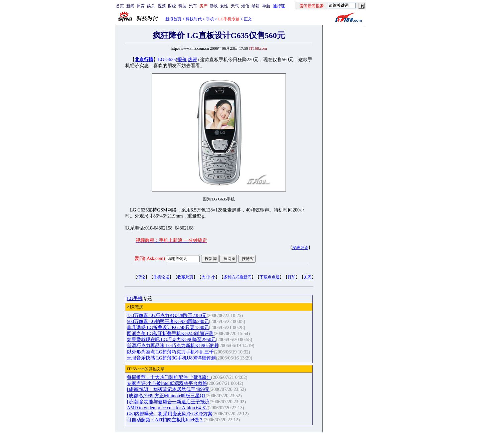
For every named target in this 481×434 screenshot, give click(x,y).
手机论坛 (161, 277)
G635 (170, 59)
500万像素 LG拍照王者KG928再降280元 (168, 321)
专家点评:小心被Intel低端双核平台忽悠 (167, 383)
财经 (172, 6)
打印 (292, 277)
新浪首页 (173, 19)
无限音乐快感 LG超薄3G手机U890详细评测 (171, 357)
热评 (192, 59)
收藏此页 (185, 277)
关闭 (308, 277)
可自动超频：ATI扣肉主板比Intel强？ (165, 419)
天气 (235, 6)
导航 (266, 6)
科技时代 (194, 19)
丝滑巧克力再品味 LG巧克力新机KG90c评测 (172, 345)
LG (161, 59)
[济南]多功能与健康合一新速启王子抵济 (168, 401)
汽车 (193, 6)
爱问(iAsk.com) (150, 258)
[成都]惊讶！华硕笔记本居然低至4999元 (168, 389)
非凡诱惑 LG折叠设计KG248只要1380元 (168, 327)
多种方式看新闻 (237, 277)
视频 (162, 6)
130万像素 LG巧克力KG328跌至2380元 (166, 315)
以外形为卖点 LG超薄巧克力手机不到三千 (170, 351)
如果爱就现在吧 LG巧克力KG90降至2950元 (171, 339)
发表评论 (300, 247)
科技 (182, 6)
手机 (210, 19)
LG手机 (135, 298)
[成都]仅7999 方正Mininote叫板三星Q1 (166, 395)
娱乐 (151, 6)
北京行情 (144, 59)
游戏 (214, 6)
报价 (182, 59)
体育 (141, 6)
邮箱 (256, 6)
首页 (120, 6)
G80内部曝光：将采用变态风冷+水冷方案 (169, 413)
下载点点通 (270, 277)
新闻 (130, 6)
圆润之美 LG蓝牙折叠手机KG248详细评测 (170, 333)
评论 (141, 277)
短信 (245, 6)
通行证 (279, 6)
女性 (224, 6)
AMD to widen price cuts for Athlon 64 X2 (167, 407)
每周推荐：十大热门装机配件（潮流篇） (169, 377)
